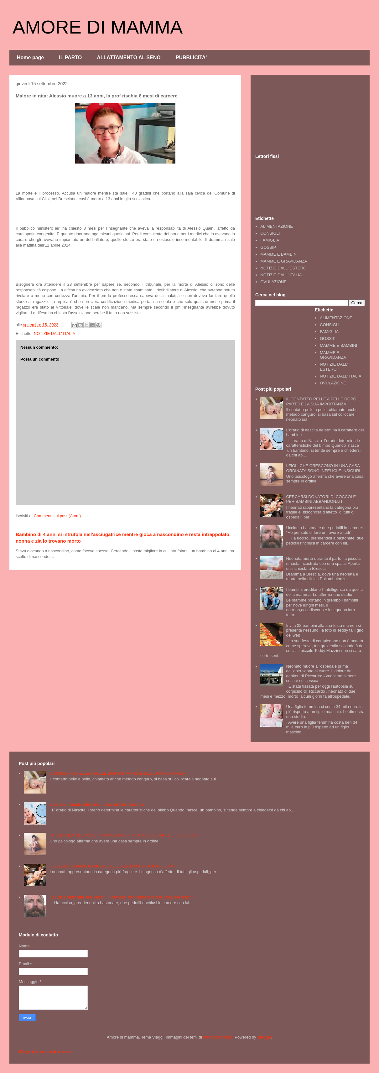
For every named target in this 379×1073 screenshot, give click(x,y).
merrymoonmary (217, 1037)
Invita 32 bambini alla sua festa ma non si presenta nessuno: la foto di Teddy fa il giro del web (324, 630)
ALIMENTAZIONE (276, 226)
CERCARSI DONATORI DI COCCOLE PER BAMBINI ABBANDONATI (321, 499)
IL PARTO (70, 57)
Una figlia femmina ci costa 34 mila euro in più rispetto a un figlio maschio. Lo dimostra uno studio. (325, 711)
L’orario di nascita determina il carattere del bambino (96, 804)
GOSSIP (268, 247)
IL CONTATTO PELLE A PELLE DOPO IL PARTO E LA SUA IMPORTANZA (323, 401)
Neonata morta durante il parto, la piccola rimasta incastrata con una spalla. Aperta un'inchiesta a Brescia (323, 563)
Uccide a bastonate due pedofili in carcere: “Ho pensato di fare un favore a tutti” (324, 530)
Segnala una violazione (45, 1051)
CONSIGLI (270, 233)
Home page (30, 57)
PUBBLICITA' (191, 57)
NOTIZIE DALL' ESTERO (283, 268)
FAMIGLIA (269, 240)
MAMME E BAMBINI (279, 254)
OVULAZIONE (273, 281)
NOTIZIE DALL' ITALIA (54, 333)
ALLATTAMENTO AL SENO (129, 57)
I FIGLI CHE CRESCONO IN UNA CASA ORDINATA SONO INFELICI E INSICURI (323, 468)
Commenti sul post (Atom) (57, 515)
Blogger (264, 1037)
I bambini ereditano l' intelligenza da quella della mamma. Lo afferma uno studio (324, 592)
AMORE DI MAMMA (98, 27)
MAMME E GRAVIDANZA (283, 261)
